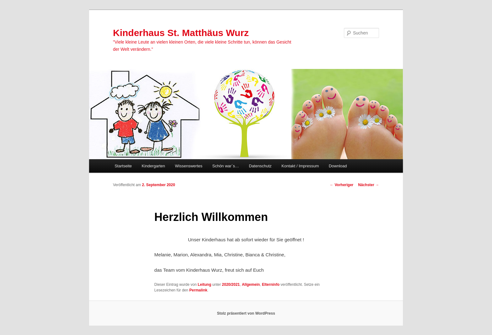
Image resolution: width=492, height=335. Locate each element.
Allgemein (251, 284)
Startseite (123, 166)
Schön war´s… (225, 166)
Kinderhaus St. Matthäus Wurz (181, 33)
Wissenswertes (188, 166)
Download (338, 166)
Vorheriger (341, 185)
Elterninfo (271, 284)
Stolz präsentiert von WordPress (246, 313)
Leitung (204, 284)
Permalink (198, 290)
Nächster (368, 185)
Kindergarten (153, 166)
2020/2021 (231, 284)
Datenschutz (260, 166)
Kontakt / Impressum (300, 166)
